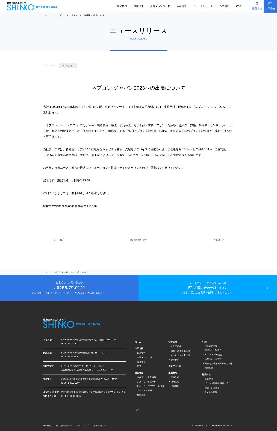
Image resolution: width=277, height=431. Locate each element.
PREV (60, 239)
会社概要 (141, 362)
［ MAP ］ (116, 339)
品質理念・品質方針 (214, 359)
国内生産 (175, 377)
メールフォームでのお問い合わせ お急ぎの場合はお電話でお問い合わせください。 (208, 288)
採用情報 (206, 374)
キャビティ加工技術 (180, 355)
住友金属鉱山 (100, 425)
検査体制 (175, 386)
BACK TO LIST (138, 240)
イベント (68, 65)
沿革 (139, 366)
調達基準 (209, 368)
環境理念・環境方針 (214, 350)
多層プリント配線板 (146, 381)
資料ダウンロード (160, 6)
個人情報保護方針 (64, 425)
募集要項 (209, 379)
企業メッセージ (144, 357)
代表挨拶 (141, 353)
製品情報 (122, 6)
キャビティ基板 (144, 390)
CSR (238, 6)
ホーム (47, 15)
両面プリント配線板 (146, 377)
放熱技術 (175, 359)
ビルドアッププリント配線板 (151, 386)
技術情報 (139, 6)
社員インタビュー (213, 388)
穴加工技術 (176, 346)
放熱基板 (141, 395)
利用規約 (47, 425)
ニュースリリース (203, 6)
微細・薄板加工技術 (180, 351)
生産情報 (182, 6)
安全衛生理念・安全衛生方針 (218, 363)
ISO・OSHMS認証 (213, 354)
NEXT (217, 239)
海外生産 (175, 381)
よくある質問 (211, 392)
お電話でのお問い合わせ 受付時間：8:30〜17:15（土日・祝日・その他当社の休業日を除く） (69, 288)
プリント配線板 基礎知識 (216, 383)
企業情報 (224, 6)
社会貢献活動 (211, 346)
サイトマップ (83, 425)
